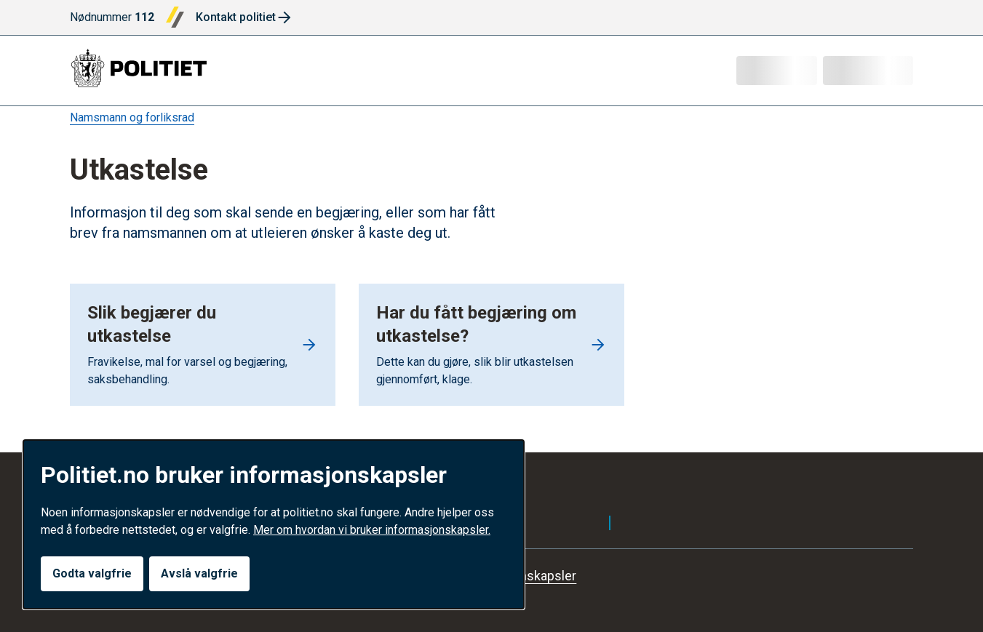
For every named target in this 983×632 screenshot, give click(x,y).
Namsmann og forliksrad (132, 117)
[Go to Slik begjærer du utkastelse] (202, 345)
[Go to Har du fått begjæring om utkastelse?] (491, 345)
